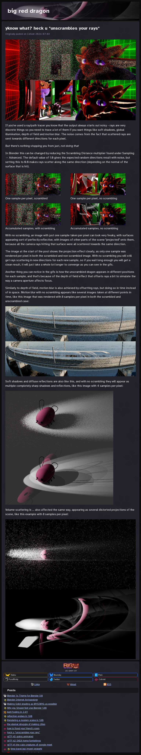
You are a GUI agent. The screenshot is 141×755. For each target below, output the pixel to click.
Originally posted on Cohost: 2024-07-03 (27, 34)
